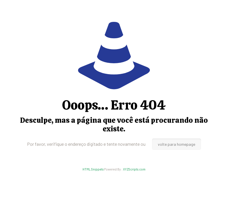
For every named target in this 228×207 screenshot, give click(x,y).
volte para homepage (176, 144)
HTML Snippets (93, 169)
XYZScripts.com (134, 169)
